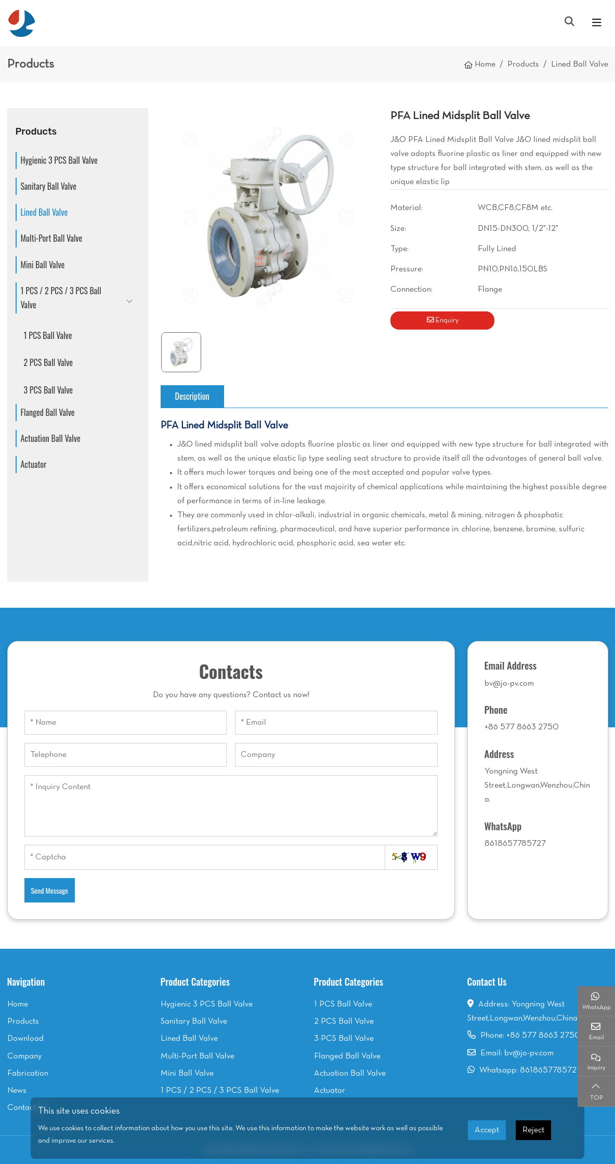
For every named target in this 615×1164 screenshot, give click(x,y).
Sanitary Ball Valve (49, 186)
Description (192, 396)
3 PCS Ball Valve (48, 390)
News (17, 1090)
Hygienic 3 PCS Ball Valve (59, 160)
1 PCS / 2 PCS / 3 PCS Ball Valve (61, 297)
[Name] (125, 723)
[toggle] (596, 23)
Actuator (34, 464)
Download (25, 1038)
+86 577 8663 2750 (522, 727)
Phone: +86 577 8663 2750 (530, 1035)
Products (23, 1021)
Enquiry (443, 320)
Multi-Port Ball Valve (52, 238)
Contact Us (27, 1107)
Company (24, 1056)
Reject (533, 1130)
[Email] (336, 723)
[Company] (336, 755)
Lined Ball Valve (44, 212)
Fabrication (27, 1073)
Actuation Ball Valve (51, 438)
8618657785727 (515, 843)
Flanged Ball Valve (48, 412)
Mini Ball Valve (43, 264)
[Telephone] (125, 755)
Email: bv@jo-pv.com (517, 1053)
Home (17, 1004)
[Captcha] (204, 857)
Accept (487, 1130)
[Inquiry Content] (231, 805)
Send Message (49, 890)
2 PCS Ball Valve (48, 362)
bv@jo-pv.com (509, 683)
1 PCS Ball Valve (48, 335)
